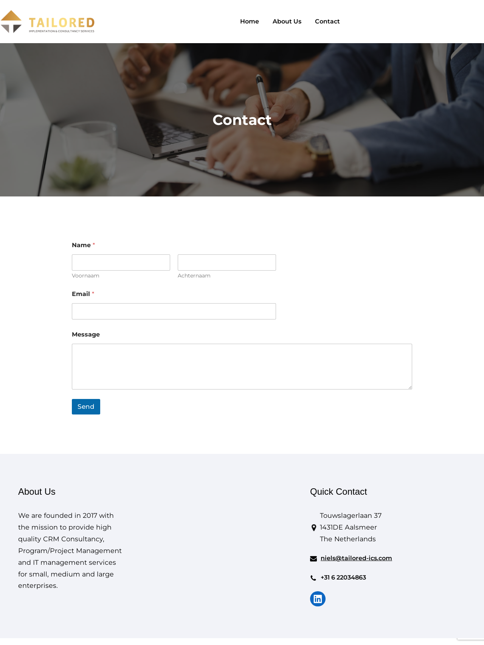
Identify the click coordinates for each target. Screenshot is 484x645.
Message (86, 334)
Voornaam (85, 276)
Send (86, 406)
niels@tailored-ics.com (356, 558)
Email (83, 294)
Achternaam (194, 276)
